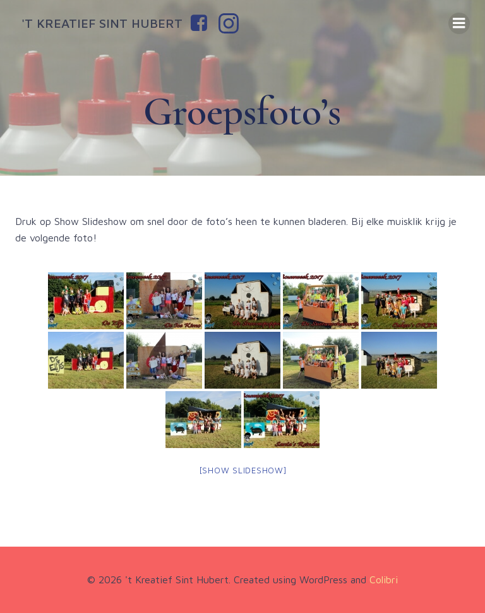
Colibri (383, 579)
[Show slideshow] (243, 470)
